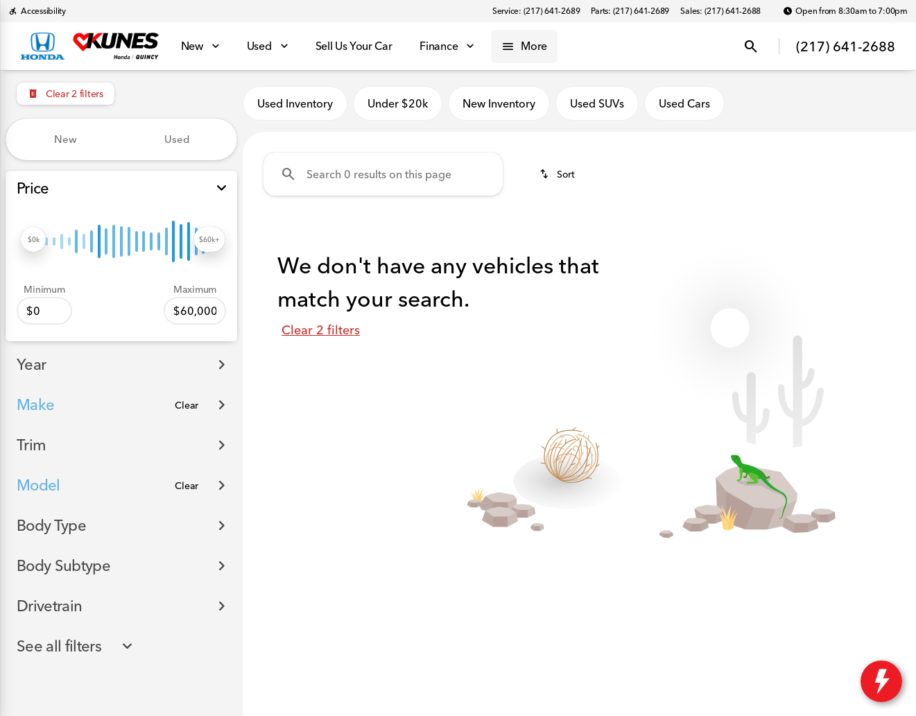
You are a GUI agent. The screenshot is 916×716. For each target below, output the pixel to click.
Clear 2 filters (321, 330)
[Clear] (186, 405)
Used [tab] (177, 139)
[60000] (195, 311)
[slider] (33, 239)
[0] (44, 311)
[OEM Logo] (42, 46)
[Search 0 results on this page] (383, 174)
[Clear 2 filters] (65, 94)
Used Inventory (295, 103)
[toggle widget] (881, 681)
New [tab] (65, 139)
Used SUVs (597, 103)
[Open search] (751, 46)
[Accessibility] (37, 11)
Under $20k (398, 103)
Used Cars (684, 103)
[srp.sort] (557, 174)
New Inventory (499, 103)
